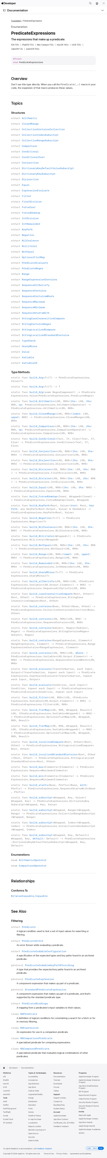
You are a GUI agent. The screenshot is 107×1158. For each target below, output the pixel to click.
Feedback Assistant (61, 1126)
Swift (5, 1102)
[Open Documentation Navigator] (4, 10)
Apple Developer (60, 1116)
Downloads (58, 1084)
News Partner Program (87, 1095)
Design (31, 1098)
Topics (17, 103)
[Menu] (103, 3)
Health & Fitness (34, 1116)
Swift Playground (9, 1109)
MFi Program (84, 1092)
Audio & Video (33, 1091)
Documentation (17, 10)
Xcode (5, 1116)
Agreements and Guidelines (80, 1154)
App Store (32, 1087)
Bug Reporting (59, 1105)
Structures (18, 112)
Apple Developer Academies (89, 1129)
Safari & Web (33, 1141)
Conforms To (19, 890)
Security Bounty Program (88, 1102)
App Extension (33, 1084)
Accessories (33, 1080)
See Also (18, 911)
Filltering (17, 921)
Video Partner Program (87, 1099)
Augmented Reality (35, 1094)
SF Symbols (7, 1123)
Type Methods (20, 372)
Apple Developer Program (89, 1077)
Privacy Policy (62, 1154)
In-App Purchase (34, 1119)
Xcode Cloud (8, 1119)
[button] (90, 3)
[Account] (97, 3)
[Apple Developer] (8, 3)
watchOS (6, 1094)
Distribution (32, 1102)
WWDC (82, 1133)
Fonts (30, 1109)
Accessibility (33, 1077)
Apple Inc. (21, 1154)
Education (32, 1105)
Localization (33, 1123)
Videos (56, 1091)
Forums (56, 1087)
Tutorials (57, 1080)
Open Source (33, 1133)
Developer (13, 1068)
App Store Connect (61, 1119)
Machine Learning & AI (37, 1130)
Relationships (23, 881)
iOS (4, 1077)
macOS (6, 1084)
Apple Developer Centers (88, 1119)
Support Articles (60, 1098)
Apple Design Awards (87, 1126)
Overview (19, 78)
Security (31, 1137)
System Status (59, 1109)
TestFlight (7, 1112)
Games (31, 1112)
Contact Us (58, 1102)
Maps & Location (34, 1126)
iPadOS (6, 1080)
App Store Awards (85, 1122)
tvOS (5, 1087)
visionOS (6, 1091)
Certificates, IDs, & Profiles (64, 1123)
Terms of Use (49, 1154)
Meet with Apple (85, 1115)
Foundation (16, 21)
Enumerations (20, 854)
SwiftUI (5, 1105)
